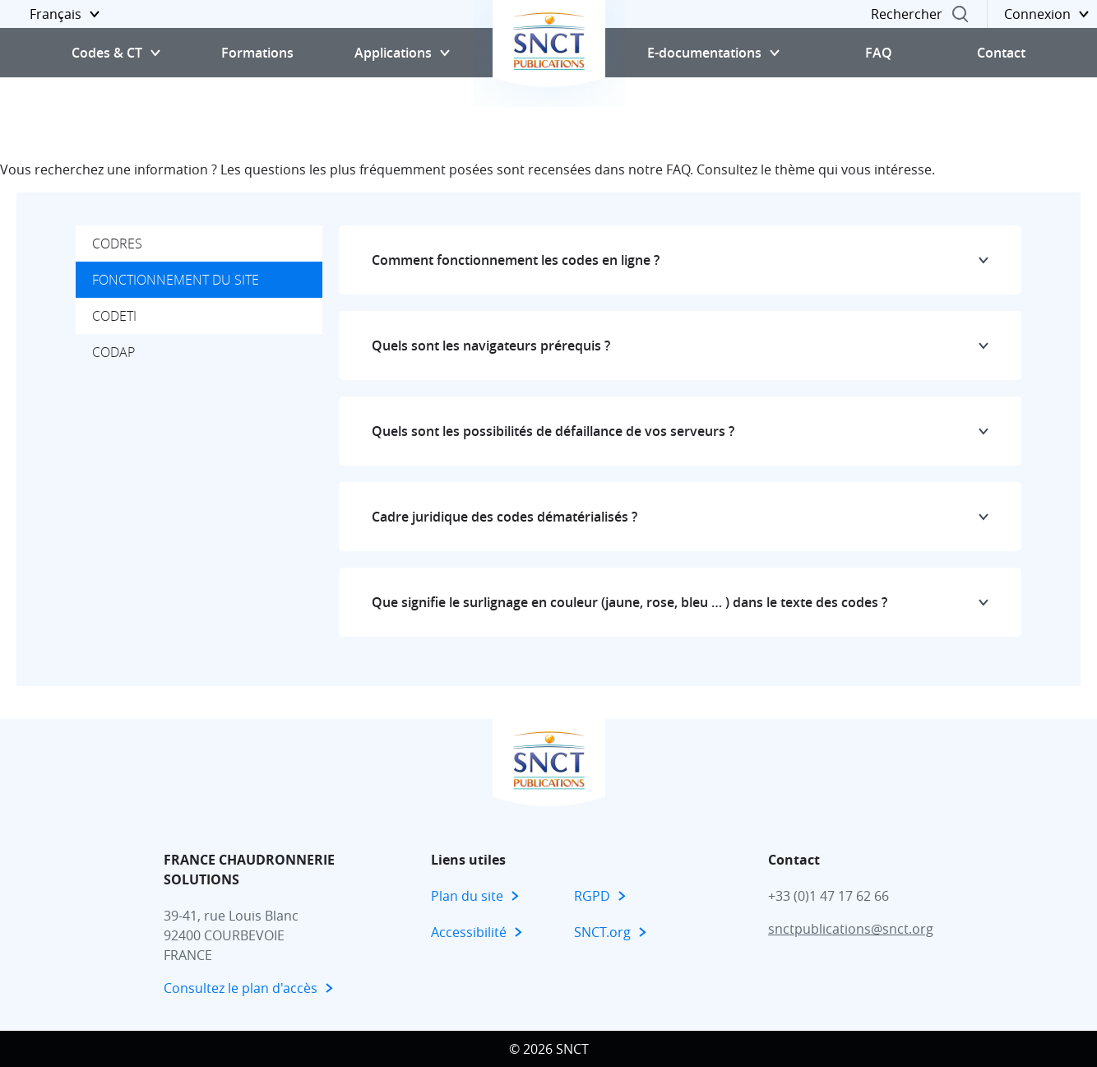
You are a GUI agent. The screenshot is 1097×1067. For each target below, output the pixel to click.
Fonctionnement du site (175, 280)
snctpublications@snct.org (850, 929)
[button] (54, 14)
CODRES (117, 243)
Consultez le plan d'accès (240, 988)
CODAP (113, 352)
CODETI (114, 316)
